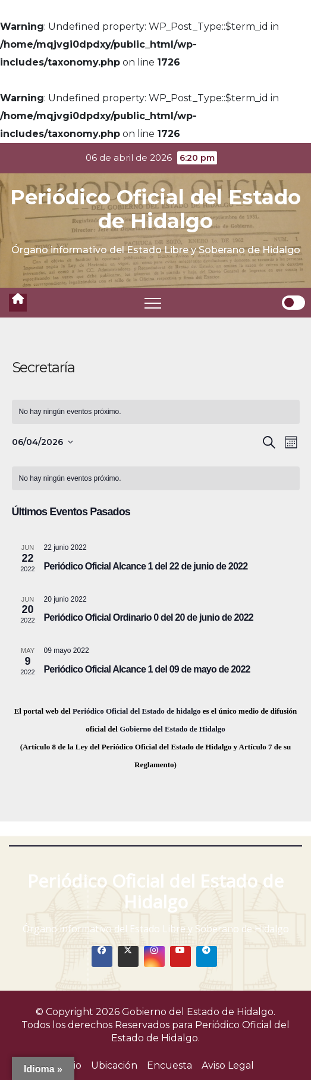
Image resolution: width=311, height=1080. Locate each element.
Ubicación (114, 1065)
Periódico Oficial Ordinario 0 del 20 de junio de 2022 (148, 617)
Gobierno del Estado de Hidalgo (172, 728)
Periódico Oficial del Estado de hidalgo (137, 710)
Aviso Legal (228, 1065)
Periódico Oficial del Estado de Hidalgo (155, 209)
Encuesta (169, 1065)
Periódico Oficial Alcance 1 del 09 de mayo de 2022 (147, 669)
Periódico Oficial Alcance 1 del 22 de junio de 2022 (146, 566)
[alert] (156, 412)
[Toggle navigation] (153, 302)
